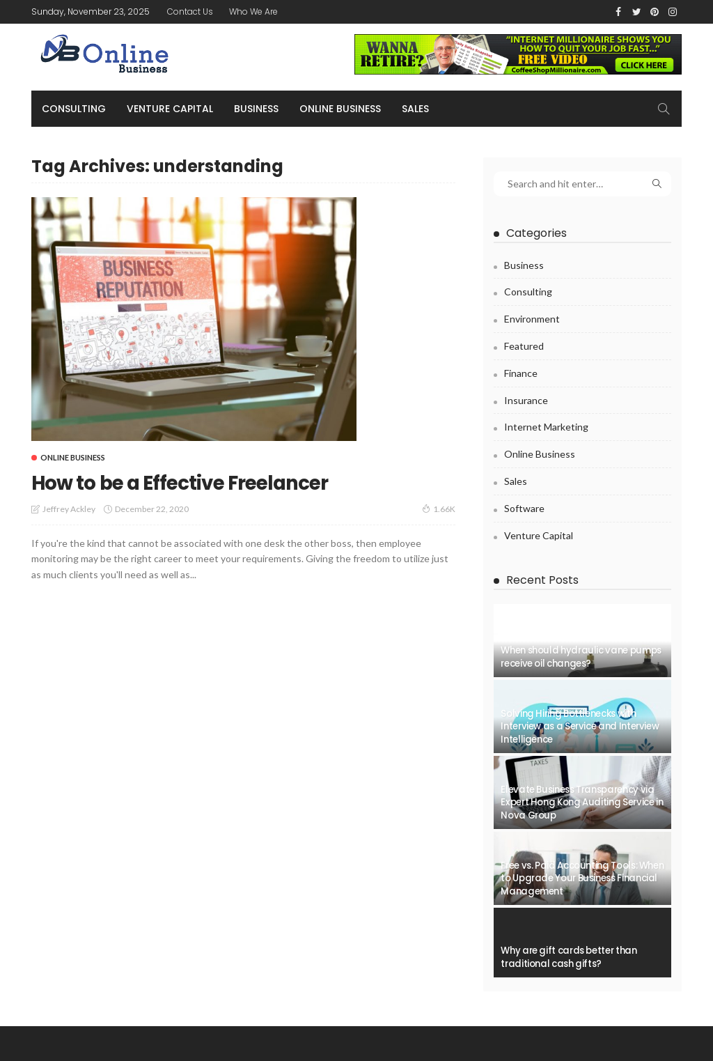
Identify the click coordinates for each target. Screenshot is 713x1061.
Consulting (74, 109)
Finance (521, 373)
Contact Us (190, 11)
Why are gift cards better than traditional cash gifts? (568, 957)
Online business (340, 109)
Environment (532, 319)
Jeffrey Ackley (68, 509)
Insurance (526, 400)
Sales (415, 109)
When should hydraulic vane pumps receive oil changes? (581, 656)
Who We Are (253, 11)
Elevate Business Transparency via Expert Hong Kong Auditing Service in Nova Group (582, 802)
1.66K (438, 509)
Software (524, 508)
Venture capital (170, 109)
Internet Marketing (546, 427)
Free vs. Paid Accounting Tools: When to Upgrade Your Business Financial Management (582, 878)
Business (256, 109)
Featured (524, 346)
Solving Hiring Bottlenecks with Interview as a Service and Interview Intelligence (580, 726)
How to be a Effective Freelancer (198, 481)
